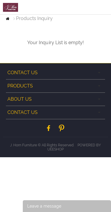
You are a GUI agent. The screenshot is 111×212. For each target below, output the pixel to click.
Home (7, 18)
